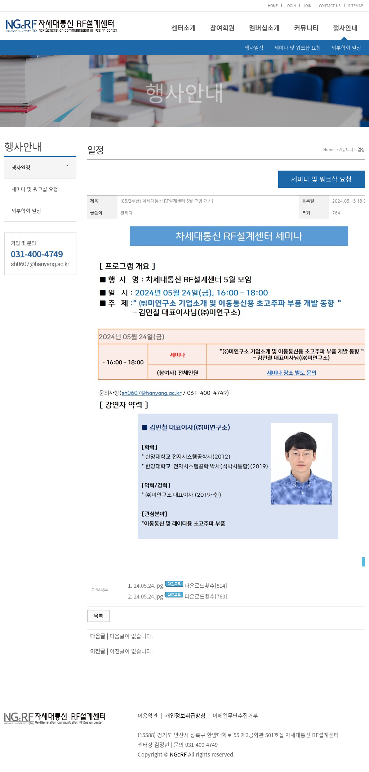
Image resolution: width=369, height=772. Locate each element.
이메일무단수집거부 (235, 715)
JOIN (307, 5)
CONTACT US (330, 5)
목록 (98, 615)
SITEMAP (355, 5)
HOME (273, 5)
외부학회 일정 (346, 47)
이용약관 (148, 715)
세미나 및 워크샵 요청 (297, 47)
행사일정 (254, 47)
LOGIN (290, 5)
